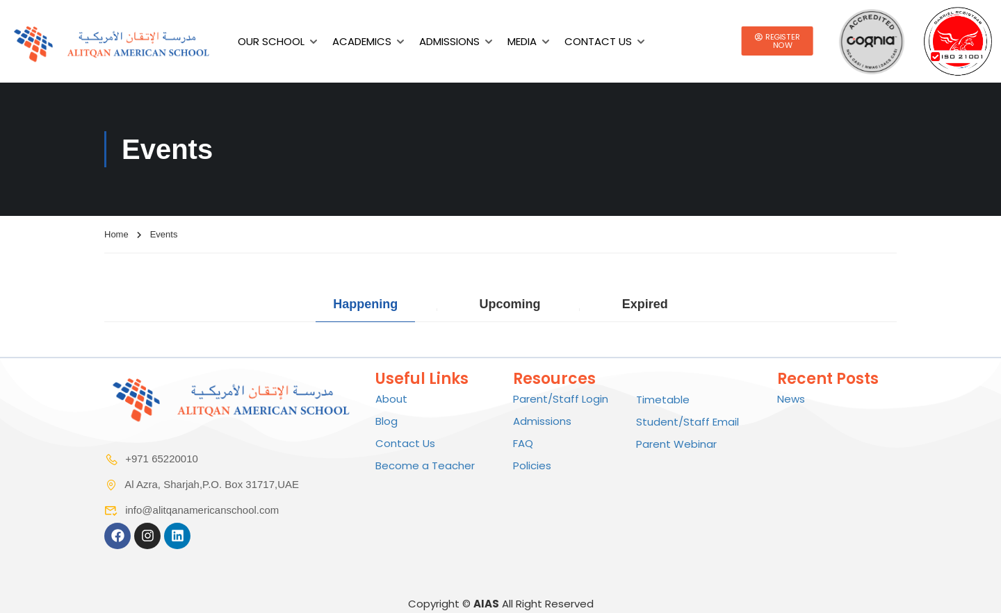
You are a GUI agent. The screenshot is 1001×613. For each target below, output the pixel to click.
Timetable (663, 399)
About (391, 399)
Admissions (449, 41)
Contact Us (598, 41)
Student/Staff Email (687, 421)
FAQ (523, 443)
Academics (361, 41)
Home (116, 234)
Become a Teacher (425, 465)
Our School (271, 41)
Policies (532, 465)
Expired (645, 304)
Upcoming (509, 304)
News (791, 399)
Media (522, 41)
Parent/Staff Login (560, 399)
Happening (365, 304)
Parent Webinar (676, 444)
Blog (386, 421)
